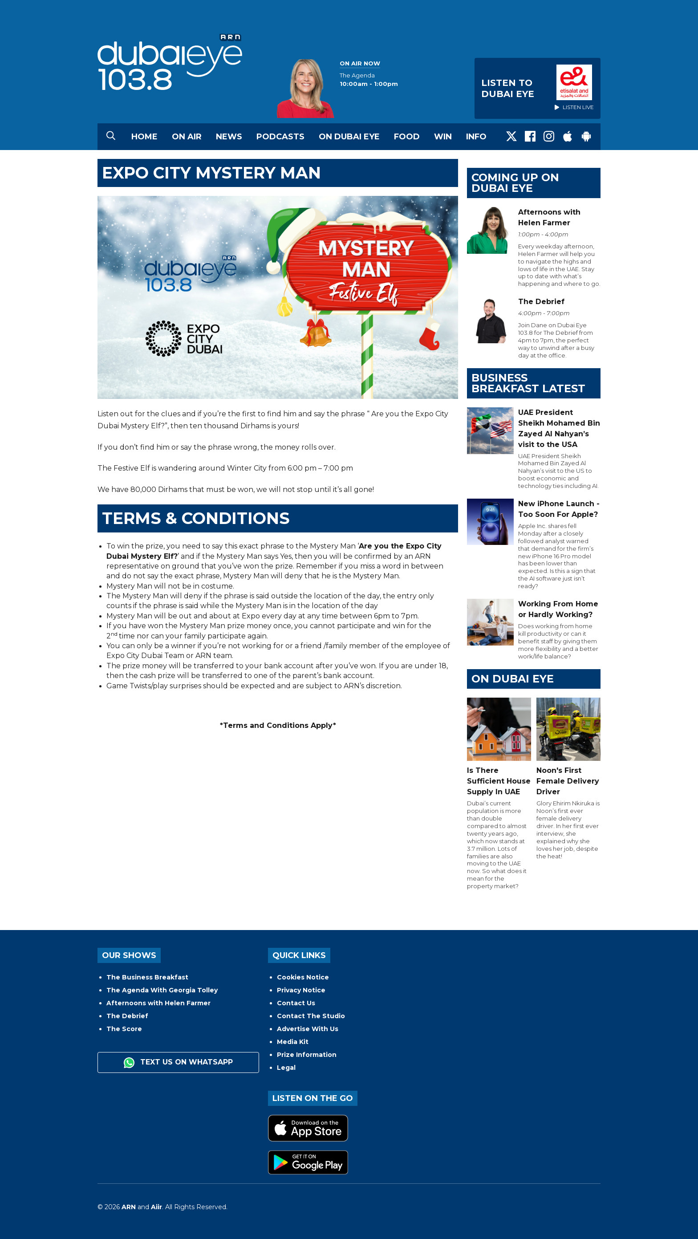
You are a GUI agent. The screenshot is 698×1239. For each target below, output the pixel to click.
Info (476, 137)
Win (443, 137)
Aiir (156, 1207)
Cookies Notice (303, 977)
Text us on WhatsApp (178, 1062)
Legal (286, 1068)
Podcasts (280, 137)
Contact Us (296, 1003)
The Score (124, 1029)
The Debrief (127, 1016)
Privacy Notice (301, 990)
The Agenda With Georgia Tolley (162, 990)
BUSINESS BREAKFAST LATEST (528, 383)
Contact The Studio (311, 1016)
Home (144, 137)
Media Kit (292, 1042)
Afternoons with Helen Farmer (158, 1003)
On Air (187, 137)
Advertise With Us (307, 1029)
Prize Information (307, 1055)
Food (407, 137)
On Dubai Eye (349, 137)
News (229, 137)
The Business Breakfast (147, 977)
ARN (129, 1207)
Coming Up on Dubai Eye (515, 183)
